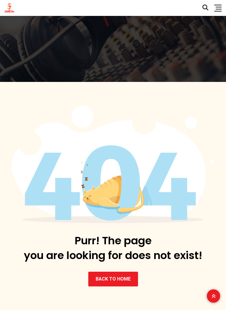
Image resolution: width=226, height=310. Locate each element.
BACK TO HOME (113, 279)
